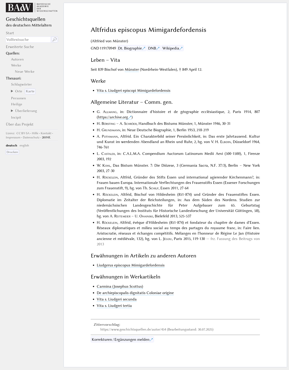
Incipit (16, 117)
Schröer (130, 123)
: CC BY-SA (18, 133)
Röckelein (110, 177)
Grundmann (111, 130)
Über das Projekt (20, 124)
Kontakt (46, 133)
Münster (132, 69)
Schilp (154, 188)
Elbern (225, 141)
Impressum (13, 137)
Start (10, 33)
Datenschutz (31, 137)
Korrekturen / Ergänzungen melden (121, 339)
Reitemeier (122, 216)
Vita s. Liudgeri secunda (117, 299)
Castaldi (108, 153)
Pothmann (110, 136)
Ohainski (146, 216)
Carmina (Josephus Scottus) (120, 286)
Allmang (110, 111)
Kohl (106, 165)
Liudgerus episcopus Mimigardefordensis (131, 265)
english (24, 145)
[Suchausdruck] (28, 39)
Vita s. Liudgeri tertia (114, 305)
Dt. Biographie (130, 48)
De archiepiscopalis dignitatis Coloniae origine (135, 292)
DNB (152, 48)
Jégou (167, 238)
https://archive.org (113, 117)
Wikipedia (170, 48)
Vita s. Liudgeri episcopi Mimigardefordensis (133, 90)
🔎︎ (54, 39)
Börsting (108, 123)
